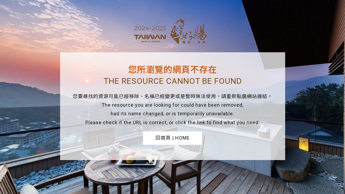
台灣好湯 (172, 32)
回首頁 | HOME (173, 138)
